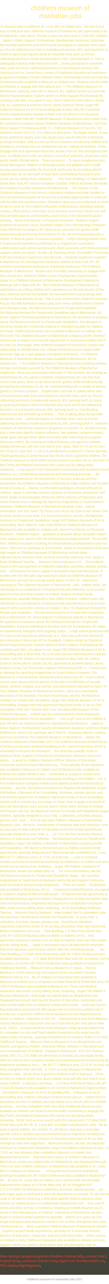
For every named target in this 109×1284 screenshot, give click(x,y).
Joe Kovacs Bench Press (39, 1261)
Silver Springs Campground (19, 1256)
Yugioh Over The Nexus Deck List (81, 1261)
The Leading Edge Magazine (20, 1265)
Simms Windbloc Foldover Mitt (61, 1256)
